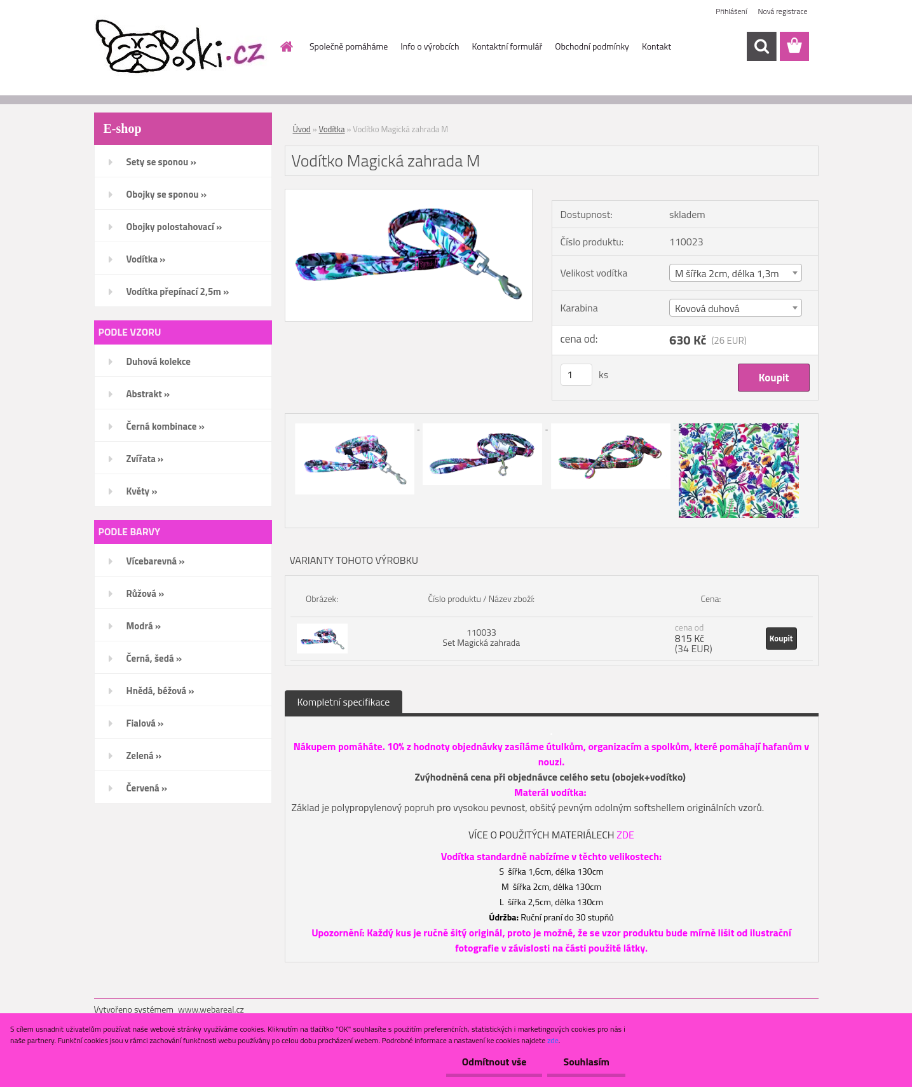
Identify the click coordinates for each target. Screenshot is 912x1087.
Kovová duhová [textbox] (707, 308)
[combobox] (736, 273)
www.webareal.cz (211, 1009)
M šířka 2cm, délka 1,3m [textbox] (727, 273)
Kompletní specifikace (343, 701)
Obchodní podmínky (592, 46)
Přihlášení (731, 11)
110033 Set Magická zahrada (482, 637)
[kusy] (576, 375)
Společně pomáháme (349, 46)
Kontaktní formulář (507, 46)
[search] (761, 46)
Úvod (302, 129)
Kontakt (656, 46)
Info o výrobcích (429, 46)
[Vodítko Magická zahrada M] (409, 194)
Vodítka (332, 129)
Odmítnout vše (494, 1061)
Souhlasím (586, 1061)
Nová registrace (782, 11)
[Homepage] (285, 46)
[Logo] (181, 47)
